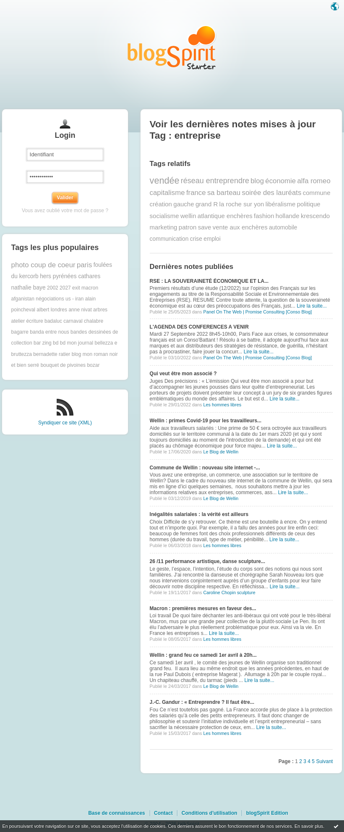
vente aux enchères (240, 227)
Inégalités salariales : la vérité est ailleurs (199, 514)
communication (169, 239)
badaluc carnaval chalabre (73, 321)
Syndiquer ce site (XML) (65, 423)
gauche (183, 204)
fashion (264, 215)
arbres (100, 310)
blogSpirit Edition (267, 813)
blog (257, 181)
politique (309, 204)
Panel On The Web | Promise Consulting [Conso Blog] (257, 311)
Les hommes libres (222, 404)
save (204, 227)
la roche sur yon (241, 204)
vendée (165, 180)
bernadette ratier (51, 354)
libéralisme (281, 204)
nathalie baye (28, 287)
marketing (163, 227)
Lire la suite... (311, 306)
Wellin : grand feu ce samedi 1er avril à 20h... (203, 655)
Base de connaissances (116, 813)
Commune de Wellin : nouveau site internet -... (205, 468)
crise (196, 239)
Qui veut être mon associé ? (183, 374)
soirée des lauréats (272, 193)
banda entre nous (49, 332)
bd (55, 343)
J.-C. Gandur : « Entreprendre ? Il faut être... (202, 702)
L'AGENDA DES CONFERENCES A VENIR (199, 327)
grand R (206, 204)
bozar (93, 365)
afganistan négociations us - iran (47, 299)
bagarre (20, 332)
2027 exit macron (79, 288)
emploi (212, 239)
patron (188, 227)
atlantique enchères (225, 215)
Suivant (324, 761)
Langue (336, 7)
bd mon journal (76, 343)
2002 (52, 288)
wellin (188, 215)
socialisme (164, 215)
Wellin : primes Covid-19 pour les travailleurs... (206, 421)
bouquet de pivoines (63, 365)
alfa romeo (313, 181)
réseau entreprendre (215, 180)
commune (317, 192)
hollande (288, 215)
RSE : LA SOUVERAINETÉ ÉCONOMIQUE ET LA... (209, 281)
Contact (163, 813)
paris (84, 265)
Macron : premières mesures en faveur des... (203, 608)
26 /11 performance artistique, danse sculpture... (207, 561)
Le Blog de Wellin (220, 451)
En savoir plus (308, 826)
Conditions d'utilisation (209, 813)
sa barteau (223, 193)
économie (280, 181)
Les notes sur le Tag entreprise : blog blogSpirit (172, 47)
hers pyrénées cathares (70, 276)
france (196, 193)
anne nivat (79, 310)
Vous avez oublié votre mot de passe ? (65, 210)
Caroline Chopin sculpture (229, 592)
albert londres (51, 310)
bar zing (43, 343)
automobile (283, 227)
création (161, 204)
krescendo (315, 215)
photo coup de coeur (43, 265)
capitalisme (167, 193)
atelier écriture (27, 321)
